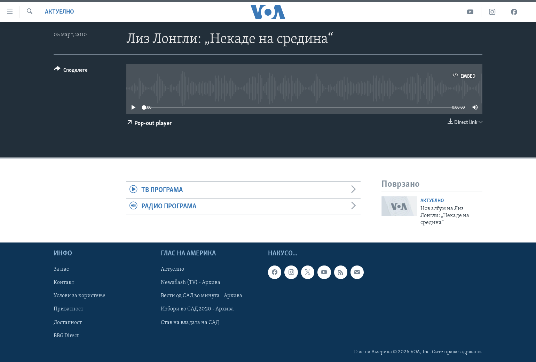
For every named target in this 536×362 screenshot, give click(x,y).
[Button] (70, 71)
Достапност (68, 322)
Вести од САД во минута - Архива (201, 296)
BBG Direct (66, 335)
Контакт (64, 282)
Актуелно (59, 12)
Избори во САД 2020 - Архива (197, 309)
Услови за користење (79, 296)
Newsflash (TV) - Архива (190, 282)
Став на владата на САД (190, 322)
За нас (61, 269)
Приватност (68, 309)
